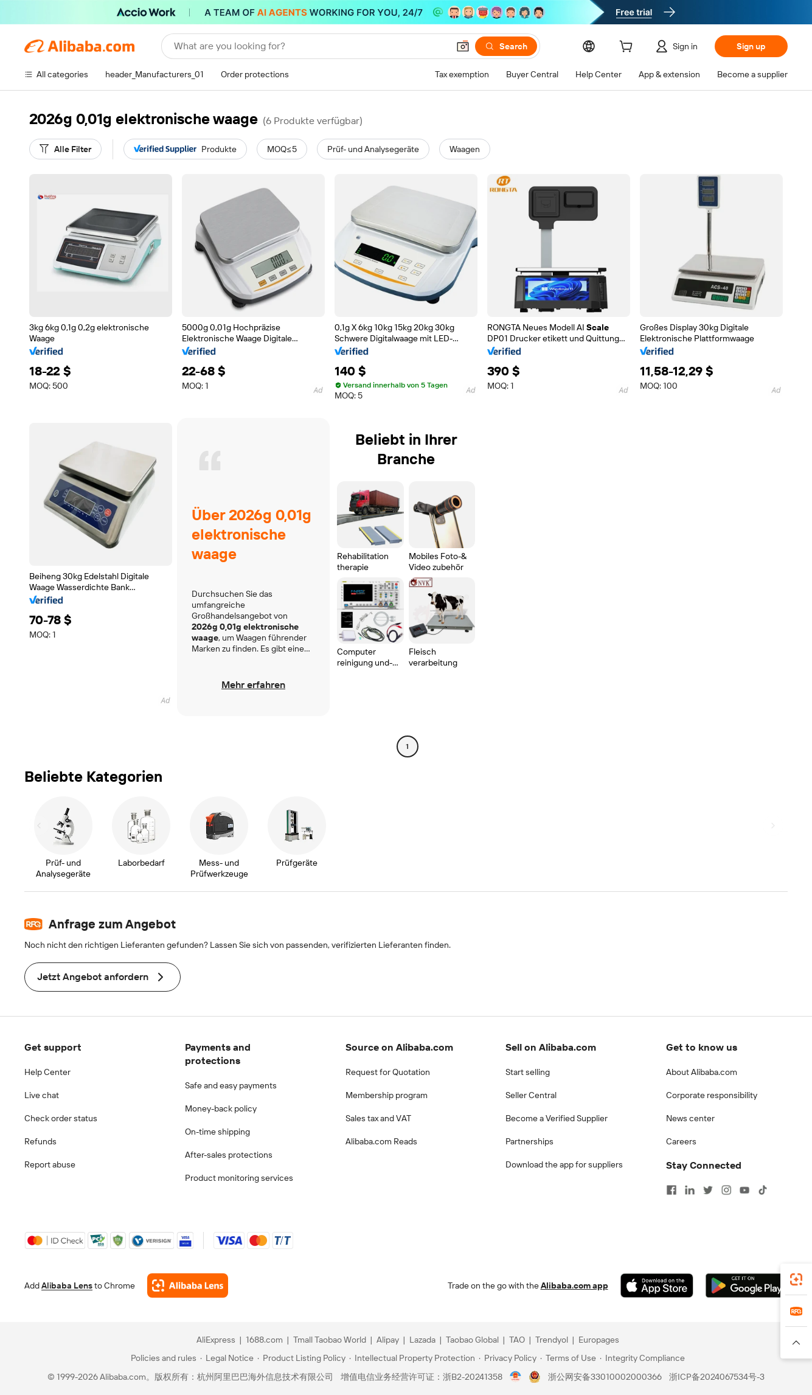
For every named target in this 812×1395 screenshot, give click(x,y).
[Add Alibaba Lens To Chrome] (187, 1285)
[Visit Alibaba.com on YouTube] (744, 1190)
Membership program (386, 1095)
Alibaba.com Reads (381, 1141)
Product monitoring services (239, 1178)
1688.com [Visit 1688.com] (264, 1340)
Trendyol (551, 1340)
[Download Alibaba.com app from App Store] (656, 1285)
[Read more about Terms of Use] (568, 1357)
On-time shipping (217, 1131)
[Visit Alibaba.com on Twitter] (708, 1190)
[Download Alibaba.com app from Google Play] (747, 1285)
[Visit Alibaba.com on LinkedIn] (689, 1190)
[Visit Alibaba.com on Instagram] (726, 1190)
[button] (463, 46)
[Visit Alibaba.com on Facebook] (671, 1190)
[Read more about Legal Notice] (227, 1357)
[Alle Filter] (65, 149)
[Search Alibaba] (310, 46)
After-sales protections (228, 1155)
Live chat (41, 1095)
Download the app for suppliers (564, 1164)
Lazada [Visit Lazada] (422, 1340)
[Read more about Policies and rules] (161, 1357)
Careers (681, 1141)
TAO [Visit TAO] (517, 1340)
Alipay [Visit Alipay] (388, 1340)
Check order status (60, 1118)
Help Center (47, 1072)
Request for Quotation (387, 1072)
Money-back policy (221, 1108)
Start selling (527, 1072)
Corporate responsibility (711, 1095)
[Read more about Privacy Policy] (507, 1357)
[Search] (506, 46)
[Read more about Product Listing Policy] (301, 1357)
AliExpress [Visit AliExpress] (215, 1340)
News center (690, 1118)
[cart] (628, 48)
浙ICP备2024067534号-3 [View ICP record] (717, 1377)
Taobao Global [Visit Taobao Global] (472, 1340)
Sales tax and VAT (378, 1118)
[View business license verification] (515, 1377)
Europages (598, 1340)
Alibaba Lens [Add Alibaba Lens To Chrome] (66, 1285)
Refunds (40, 1141)
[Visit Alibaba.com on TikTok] (762, 1190)
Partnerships (529, 1141)
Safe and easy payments (231, 1085)
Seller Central (531, 1095)
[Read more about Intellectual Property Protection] (412, 1357)
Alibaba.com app (574, 1285)
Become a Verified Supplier (556, 1118)
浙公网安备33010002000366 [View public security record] (605, 1377)
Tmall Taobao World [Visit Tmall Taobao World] (329, 1340)
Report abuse (49, 1164)
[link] (796, 1279)
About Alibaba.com (701, 1072)
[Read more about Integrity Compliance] (642, 1357)
